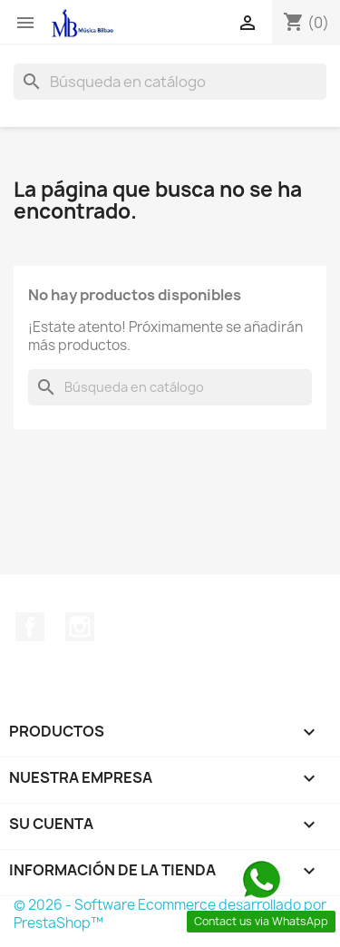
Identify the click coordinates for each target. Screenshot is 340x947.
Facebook (29, 626)
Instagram (79, 626)
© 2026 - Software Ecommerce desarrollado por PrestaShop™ (170, 913)
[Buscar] (170, 81)
